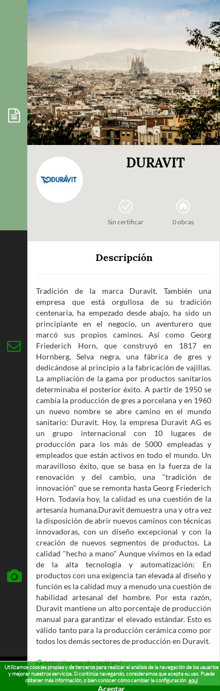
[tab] (13, 115)
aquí (193, 680)
